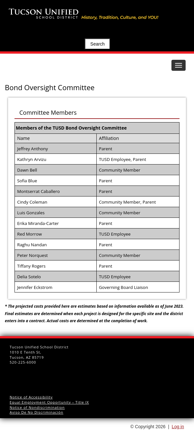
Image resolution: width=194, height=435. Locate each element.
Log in (178, 426)
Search (97, 44)
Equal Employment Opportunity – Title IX (49, 402)
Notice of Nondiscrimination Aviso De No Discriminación (37, 410)
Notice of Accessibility (31, 397)
